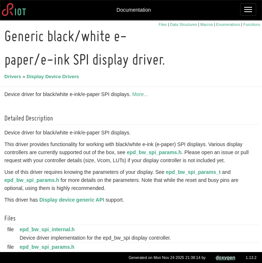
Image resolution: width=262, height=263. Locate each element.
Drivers (13, 76)
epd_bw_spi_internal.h (48, 229)
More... (141, 94)
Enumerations (228, 24)
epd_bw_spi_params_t (194, 172)
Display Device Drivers (54, 76)
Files (163, 24)
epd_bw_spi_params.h (155, 152)
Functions (251, 24)
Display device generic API (73, 200)
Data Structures (183, 24)
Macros (206, 24)
